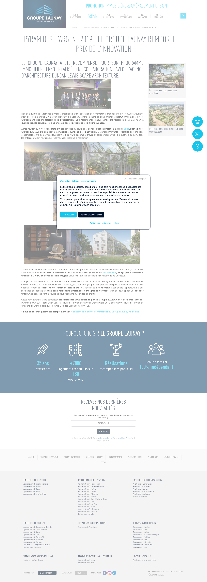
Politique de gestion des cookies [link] (104, 223)
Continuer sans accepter (135, 179)
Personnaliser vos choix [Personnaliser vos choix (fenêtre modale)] (91, 215)
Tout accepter (68, 215)
